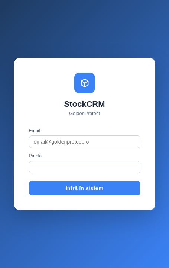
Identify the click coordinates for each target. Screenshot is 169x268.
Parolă (35, 156)
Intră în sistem (85, 188)
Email (34, 130)
